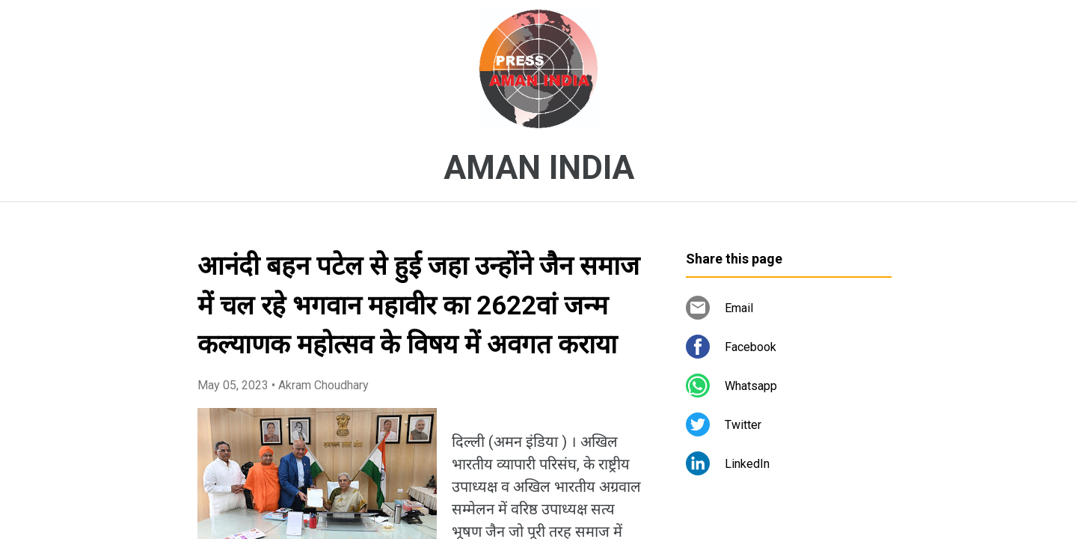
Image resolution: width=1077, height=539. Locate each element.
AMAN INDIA (539, 167)
